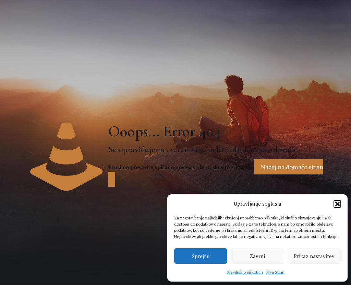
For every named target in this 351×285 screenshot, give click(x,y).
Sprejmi (200, 256)
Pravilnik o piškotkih (245, 272)
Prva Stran (275, 272)
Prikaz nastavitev (314, 256)
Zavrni (257, 256)
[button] (337, 204)
